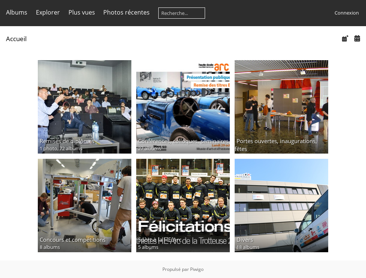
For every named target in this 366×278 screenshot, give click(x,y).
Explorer (48, 12)
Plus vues (81, 12)
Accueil (16, 38)
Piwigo (197, 269)
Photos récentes (126, 12)
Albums (16, 12)
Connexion (347, 12)
